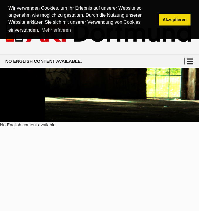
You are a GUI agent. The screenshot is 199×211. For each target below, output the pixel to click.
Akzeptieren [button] (175, 19)
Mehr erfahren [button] (56, 30)
